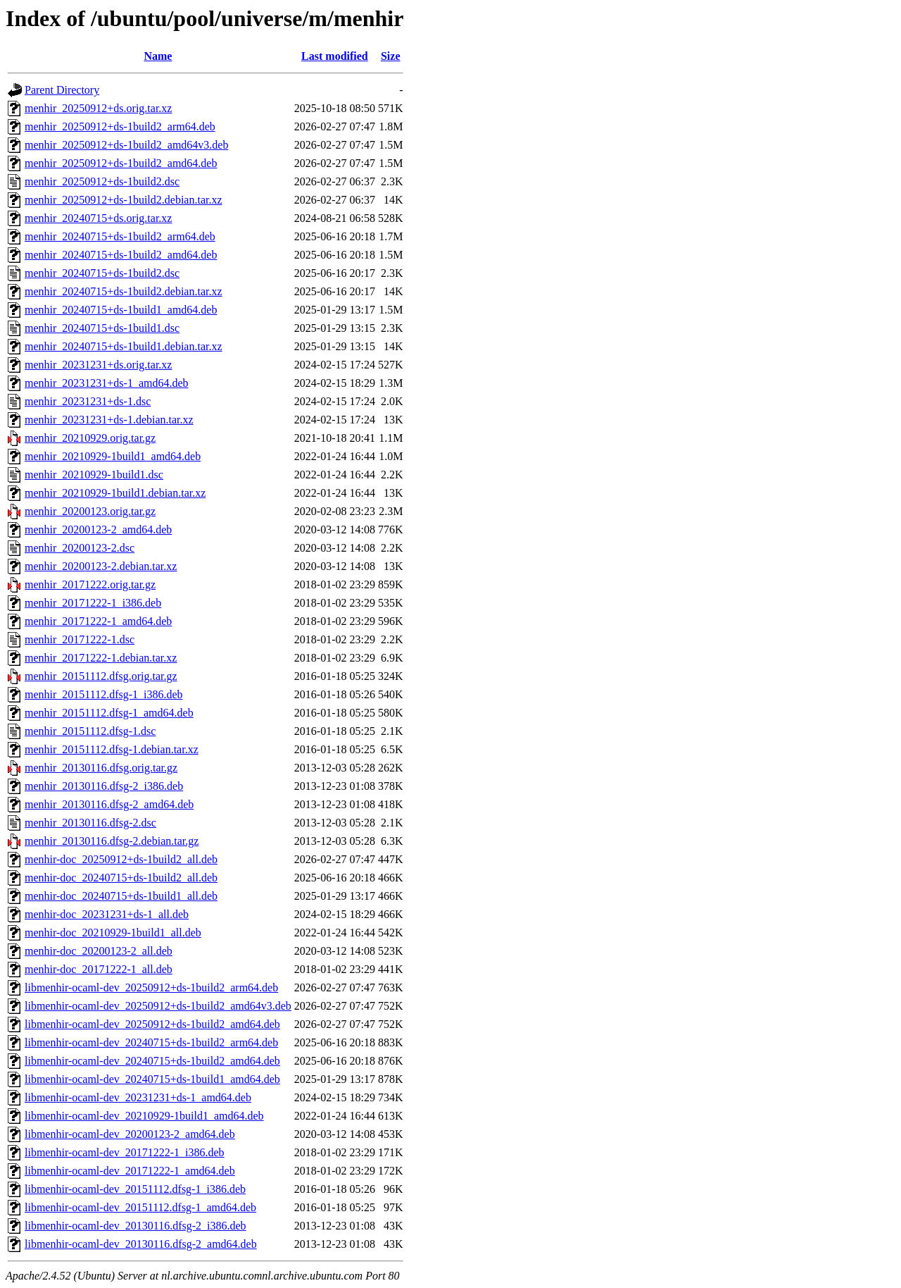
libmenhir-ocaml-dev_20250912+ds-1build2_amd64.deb (152, 1024)
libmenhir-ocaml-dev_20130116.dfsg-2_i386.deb (135, 1226)
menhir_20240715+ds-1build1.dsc (102, 328)
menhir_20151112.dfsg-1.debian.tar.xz (112, 749)
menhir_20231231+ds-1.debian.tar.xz (109, 420)
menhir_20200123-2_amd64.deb (98, 529)
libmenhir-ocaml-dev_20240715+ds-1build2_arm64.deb (151, 1042)
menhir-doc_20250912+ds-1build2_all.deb (121, 859)
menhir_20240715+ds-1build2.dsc (102, 273)
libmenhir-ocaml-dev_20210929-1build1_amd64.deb (144, 1116)
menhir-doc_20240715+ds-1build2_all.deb (121, 878)
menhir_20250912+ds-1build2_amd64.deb (121, 163)
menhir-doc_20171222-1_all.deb (98, 969)
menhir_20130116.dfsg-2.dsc (90, 823)
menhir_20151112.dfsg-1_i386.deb (104, 694)
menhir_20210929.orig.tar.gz (90, 438)
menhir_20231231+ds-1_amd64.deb (107, 383)
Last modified (334, 56)
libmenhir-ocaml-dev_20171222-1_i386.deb (125, 1152)
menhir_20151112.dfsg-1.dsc (90, 731)
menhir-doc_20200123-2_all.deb (98, 951)
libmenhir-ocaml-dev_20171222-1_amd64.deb (130, 1171)
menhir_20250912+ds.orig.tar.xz (98, 108)
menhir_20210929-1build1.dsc (94, 475)
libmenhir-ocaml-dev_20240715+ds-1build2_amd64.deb (152, 1061)
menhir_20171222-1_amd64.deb (98, 621)
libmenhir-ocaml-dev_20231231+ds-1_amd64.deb (138, 1097)
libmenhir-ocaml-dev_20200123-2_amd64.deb (130, 1134)
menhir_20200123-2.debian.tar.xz (101, 566)
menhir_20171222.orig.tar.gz (90, 584)
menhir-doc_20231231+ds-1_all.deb (107, 914)
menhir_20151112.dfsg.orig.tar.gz (101, 676)
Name (158, 56)
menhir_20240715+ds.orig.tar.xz (98, 218)
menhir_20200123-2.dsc (79, 548)
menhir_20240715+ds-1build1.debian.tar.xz (123, 346)
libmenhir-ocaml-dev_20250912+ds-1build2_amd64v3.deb (158, 1006)
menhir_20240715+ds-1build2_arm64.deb (120, 236)
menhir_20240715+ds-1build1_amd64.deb (121, 310)
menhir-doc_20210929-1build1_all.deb (113, 933)
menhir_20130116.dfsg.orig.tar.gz (101, 768)
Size (391, 56)
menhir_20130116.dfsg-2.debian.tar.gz (112, 841)
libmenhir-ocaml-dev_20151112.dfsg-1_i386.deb (135, 1189)
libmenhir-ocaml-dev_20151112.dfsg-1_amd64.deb (140, 1207)
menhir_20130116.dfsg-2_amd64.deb (109, 804)
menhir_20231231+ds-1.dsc (88, 401)
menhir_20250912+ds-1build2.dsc (102, 181)
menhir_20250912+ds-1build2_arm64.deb (120, 126)
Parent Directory (62, 90)
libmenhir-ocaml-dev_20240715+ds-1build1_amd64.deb (152, 1079)
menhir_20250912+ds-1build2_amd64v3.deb (126, 145)
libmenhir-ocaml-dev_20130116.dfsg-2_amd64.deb (141, 1244)
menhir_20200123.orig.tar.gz (90, 511)
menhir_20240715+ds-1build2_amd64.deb (121, 255)
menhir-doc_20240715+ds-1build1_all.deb (121, 896)
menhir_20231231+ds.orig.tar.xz (98, 365)
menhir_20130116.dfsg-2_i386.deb (104, 786)
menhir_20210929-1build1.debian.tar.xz (115, 493)
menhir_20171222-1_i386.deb (93, 603)
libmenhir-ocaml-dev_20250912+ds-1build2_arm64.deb (151, 987)
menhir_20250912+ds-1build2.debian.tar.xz (123, 200)
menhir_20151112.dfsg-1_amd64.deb (109, 713)
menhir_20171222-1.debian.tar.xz (101, 658)
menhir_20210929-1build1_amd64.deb (113, 456)
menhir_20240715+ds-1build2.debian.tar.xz (123, 291)
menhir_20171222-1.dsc (79, 639)
